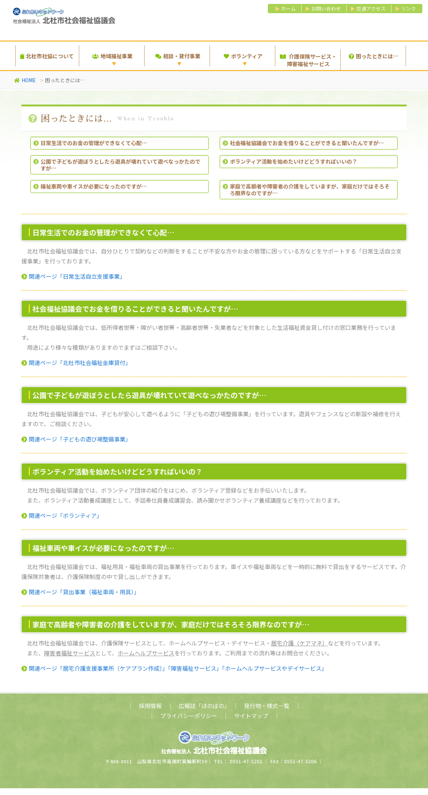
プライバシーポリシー (188, 719)
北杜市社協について (47, 56)
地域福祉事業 (112, 56)
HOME (25, 81)
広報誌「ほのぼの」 (203, 709)
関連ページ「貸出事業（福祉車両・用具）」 (80, 594)
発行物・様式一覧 (266, 709)
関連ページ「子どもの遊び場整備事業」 (76, 441)
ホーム (288, 8)
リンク (408, 8)
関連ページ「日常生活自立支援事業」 (73, 278)
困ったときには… (374, 56)
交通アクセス (371, 8)
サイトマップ (251, 719)
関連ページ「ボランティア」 (61, 518)
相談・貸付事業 (177, 56)
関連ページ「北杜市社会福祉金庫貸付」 (76, 365)
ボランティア (243, 56)
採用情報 (150, 709)
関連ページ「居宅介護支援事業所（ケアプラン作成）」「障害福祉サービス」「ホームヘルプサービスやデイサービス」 (174, 670)
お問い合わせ (326, 8)
